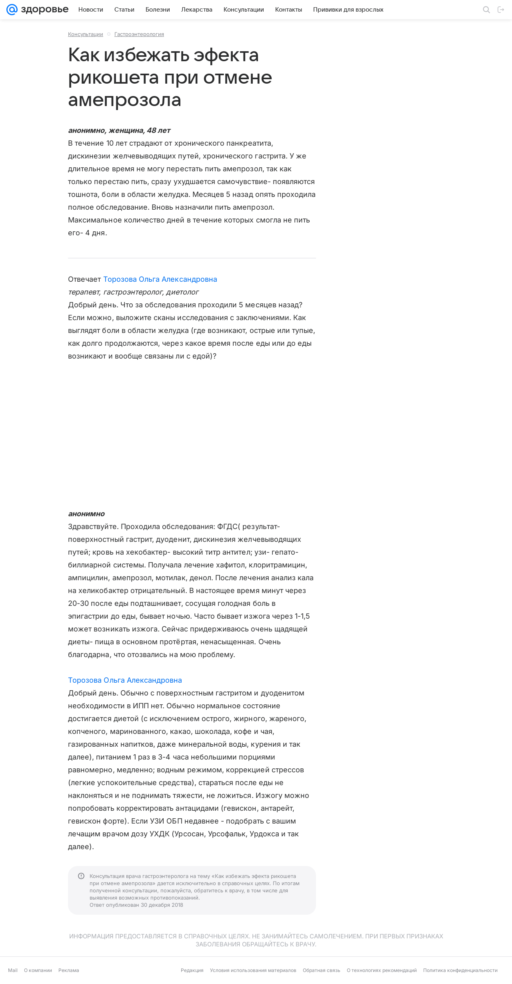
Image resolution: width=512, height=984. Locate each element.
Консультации (85, 34)
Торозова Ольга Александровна (160, 279)
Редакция (192, 970)
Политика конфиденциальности (460, 970)
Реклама (68, 970)
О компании (38, 970)
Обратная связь (321, 970)
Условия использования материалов (253, 970)
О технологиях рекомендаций (382, 970)
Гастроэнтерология (139, 34)
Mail (13, 970)
